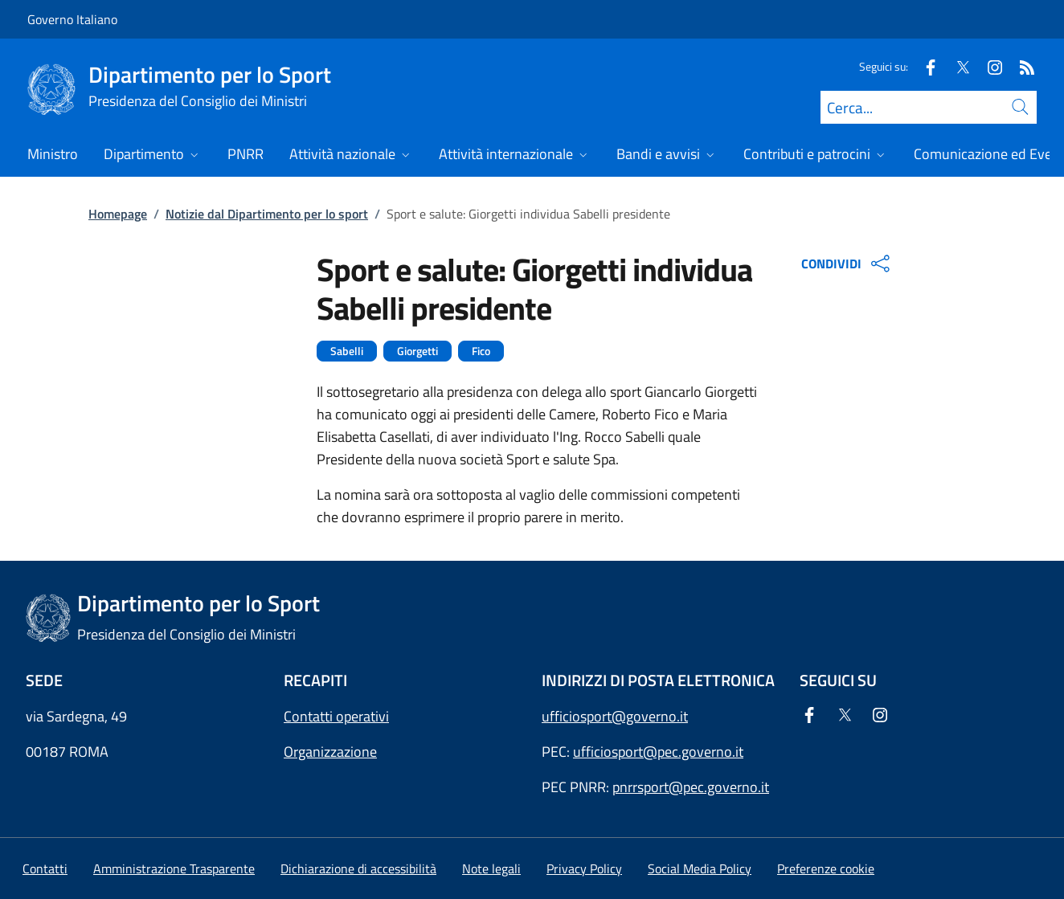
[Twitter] (956, 66)
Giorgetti (417, 351)
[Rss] (1021, 66)
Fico (481, 351)
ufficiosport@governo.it (615, 716)
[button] (825, 868)
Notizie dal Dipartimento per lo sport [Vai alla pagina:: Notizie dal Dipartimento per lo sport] (267, 213)
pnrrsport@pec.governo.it (690, 787)
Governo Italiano (72, 19)
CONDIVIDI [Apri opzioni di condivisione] (847, 263)
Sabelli (346, 351)
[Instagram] (988, 66)
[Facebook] (924, 66)
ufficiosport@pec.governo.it (658, 751)
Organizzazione (330, 751)
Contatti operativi (336, 716)
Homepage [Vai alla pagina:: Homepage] (117, 213)
